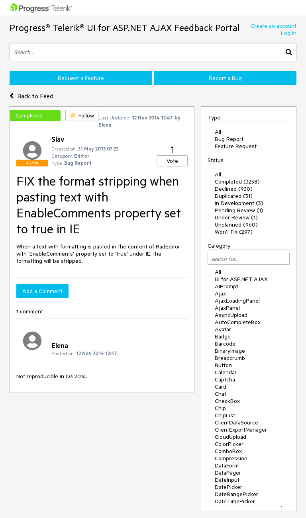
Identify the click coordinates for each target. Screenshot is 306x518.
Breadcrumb (230, 358)
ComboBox (228, 451)
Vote (172, 160)
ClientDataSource (236, 422)
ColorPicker (229, 444)
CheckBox (227, 401)
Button (223, 365)
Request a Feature (81, 78)
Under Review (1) (236, 217)
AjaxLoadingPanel (237, 300)
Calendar (226, 372)
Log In (288, 33)
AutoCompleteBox (238, 322)
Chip (220, 408)
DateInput (227, 479)
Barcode (225, 343)
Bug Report (229, 139)
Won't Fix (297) (234, 231)
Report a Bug (225, 78)
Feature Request (236, 146)
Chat (220, 393)
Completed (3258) (237, 181)
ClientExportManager (241, 429)
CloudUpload (230, 436)
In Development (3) (239, 203)
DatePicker (228, 487)
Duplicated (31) (234, 195)
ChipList (225, 415)
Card (220, 386)
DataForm (227, 465)
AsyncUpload (231, 315)
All (218, 131)
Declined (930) (234, 188)
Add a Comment (42, 291)
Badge (223, 336)
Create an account (273, 25)
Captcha (225, 379)
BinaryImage (230, 350)
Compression (231, 458)
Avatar (223, 329)
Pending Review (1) (239, 210)
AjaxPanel (227, 307)
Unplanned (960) (236, 224)
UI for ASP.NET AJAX (241, 279)
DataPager (228, 472)
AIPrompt (226, 286)
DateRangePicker (236, 494)
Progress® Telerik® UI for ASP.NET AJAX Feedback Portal (125, 27)
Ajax (220, 293)
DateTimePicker (235, 501)
